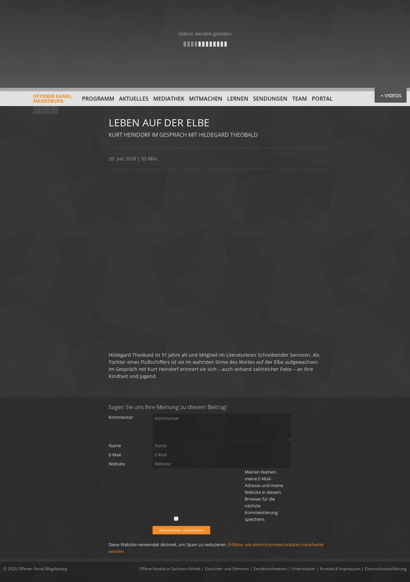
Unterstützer (304, 569)
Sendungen (270, 98)
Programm (98, 98)
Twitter (55, 110)
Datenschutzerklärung (386, 569)
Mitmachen (205, 98)
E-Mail (115, 455)
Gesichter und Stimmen (227, 569)
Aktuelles (133, 98)
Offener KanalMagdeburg (37, 101)
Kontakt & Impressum (340, 569)
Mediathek (168, 98)
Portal (322, 98)
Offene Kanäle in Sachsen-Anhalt (169, 569)
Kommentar (121, 417)
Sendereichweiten (270, 569)
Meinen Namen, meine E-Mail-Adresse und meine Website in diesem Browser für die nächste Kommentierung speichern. (264, 495)
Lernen (237, 98)
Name (115, 445)
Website (117, 464)
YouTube (37, 110)
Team (299, 98)
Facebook (46, 110)
